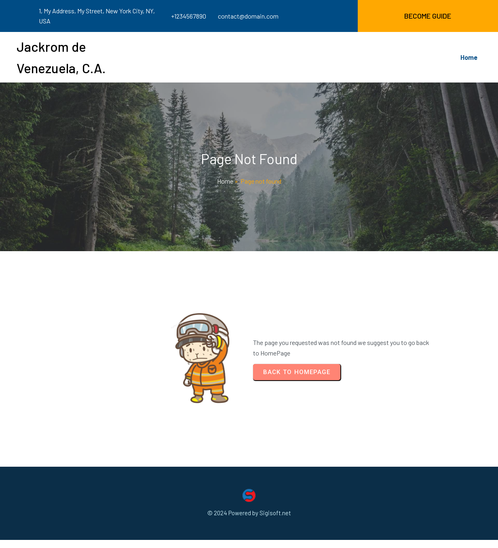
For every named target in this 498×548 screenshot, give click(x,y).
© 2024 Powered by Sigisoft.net (249, 512)
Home (225, 181)
